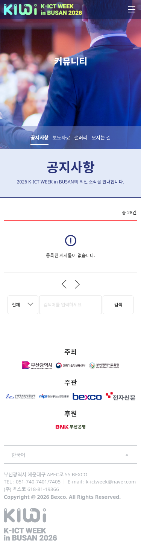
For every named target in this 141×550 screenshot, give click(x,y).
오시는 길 (101, 137)
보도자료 (61, 137)
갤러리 (81, 137)
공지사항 (39, 137)
